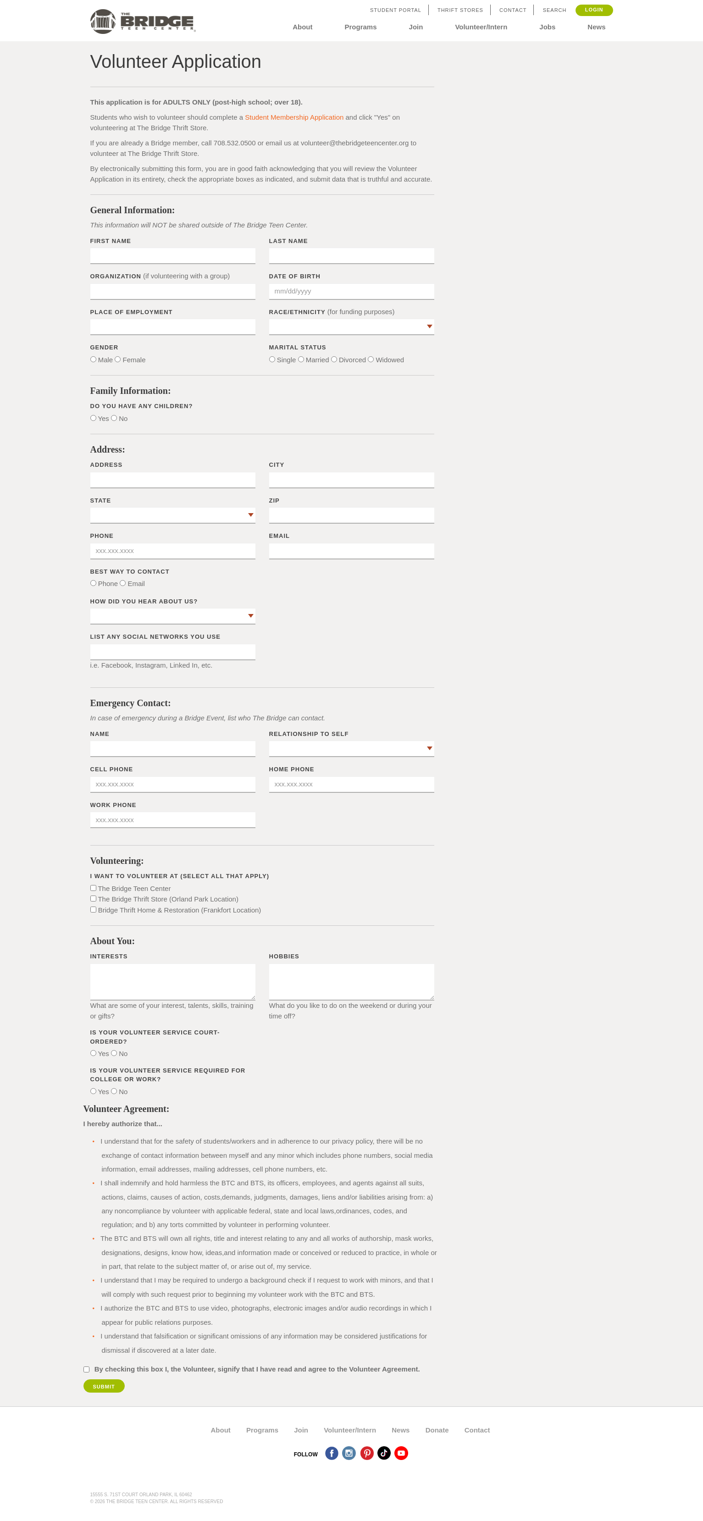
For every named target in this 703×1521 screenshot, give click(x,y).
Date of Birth (295, 276)
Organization (115, 276)
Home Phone (292, 769)
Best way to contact (130, 571)
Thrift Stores (460, 10)
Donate (437, 1430)
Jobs (547, 27)
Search (555, 10)
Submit (104, 1386)
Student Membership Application (294, 117)
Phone (102, 535)
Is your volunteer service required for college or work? (168, 1075)
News (596, 27)
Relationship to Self (309, 733)
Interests (109, 956)
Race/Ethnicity (297, 312)
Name (100, 733)
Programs (361, 27)
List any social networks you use (155, 636)
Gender (104, 347)
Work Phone (113, 805)
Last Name (288, 241)
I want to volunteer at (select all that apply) (180, 876)
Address (106, 464)
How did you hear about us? (144, 601)
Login (594, 9)
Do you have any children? (141, 406)
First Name (110, 241)
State (100, 500)
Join (416, 27)
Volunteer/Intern (481, 27)
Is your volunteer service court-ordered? (155, 1037)
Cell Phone (111, 769)
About (302, 27)
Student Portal (395, 10)
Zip (274, 500)
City (277, 464)
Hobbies (284, 956)
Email (279, 535)
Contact (512, 10)
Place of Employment (131, 312)
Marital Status (298, 347)
